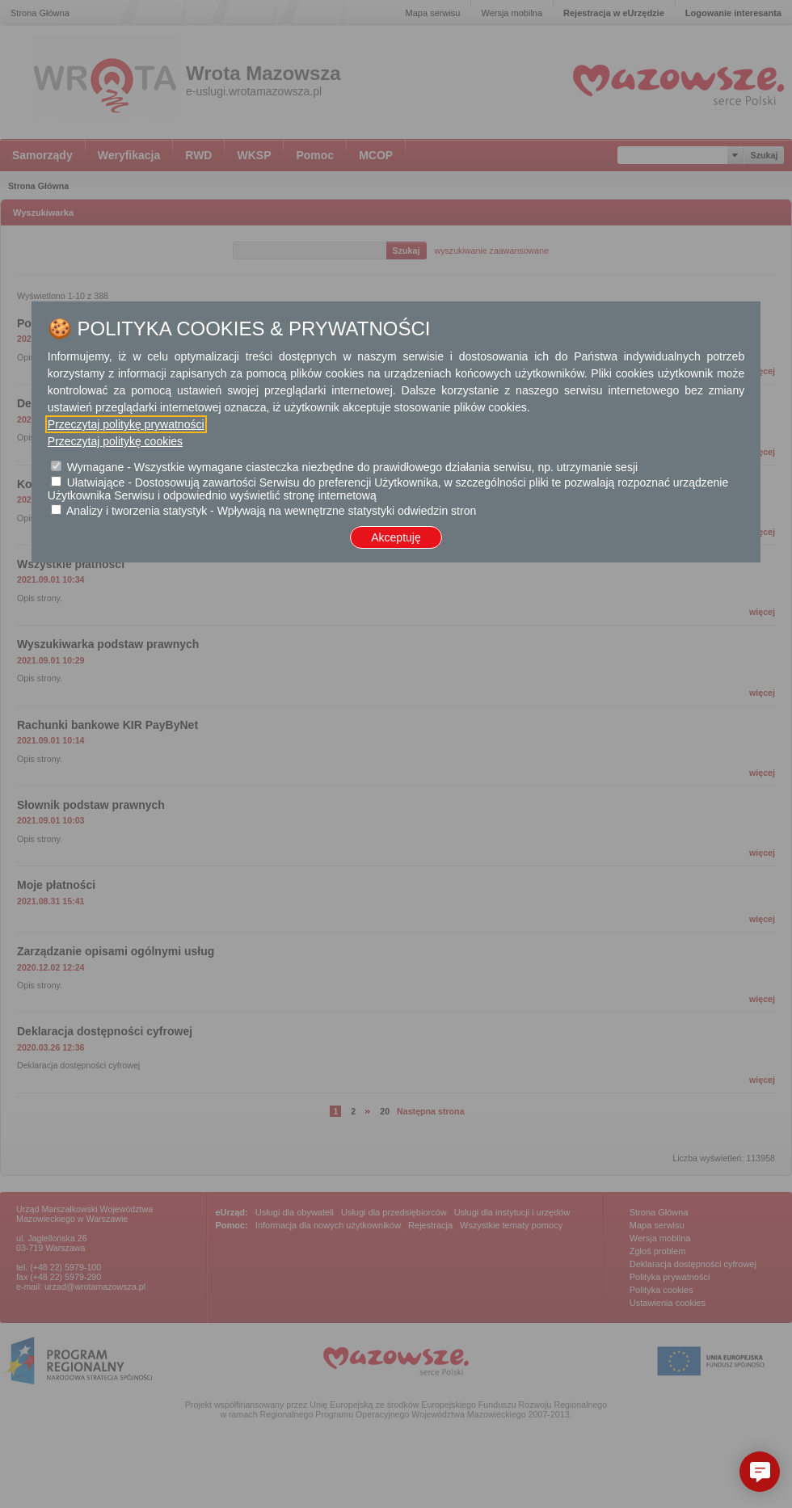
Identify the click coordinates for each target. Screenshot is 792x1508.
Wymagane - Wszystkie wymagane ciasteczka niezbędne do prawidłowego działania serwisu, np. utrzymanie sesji (352, 467)
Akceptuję (395, 537)
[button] (759, 1471)
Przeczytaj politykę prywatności (126, 424)
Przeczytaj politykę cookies (115, 441)
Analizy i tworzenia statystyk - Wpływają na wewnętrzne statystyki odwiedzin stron (271, 510)
